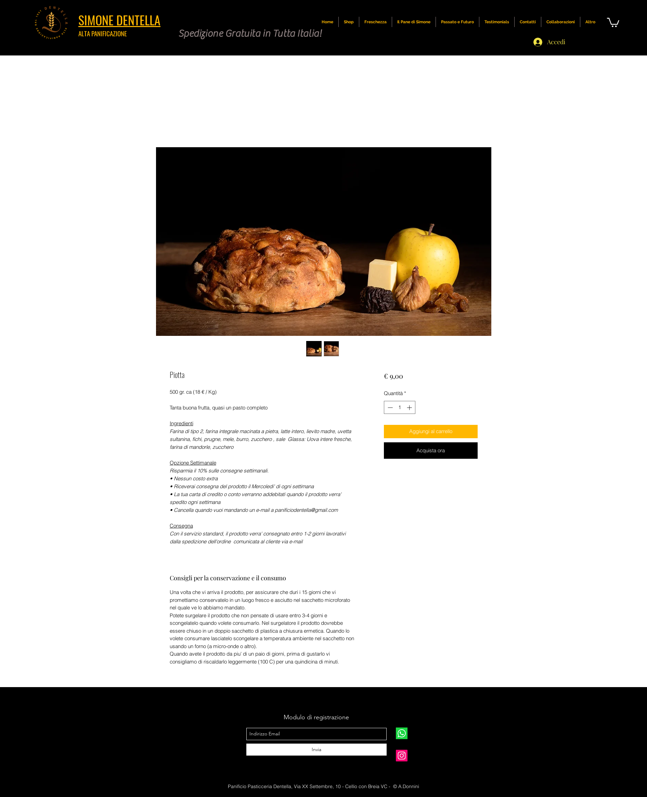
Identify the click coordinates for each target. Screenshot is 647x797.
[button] (613, 22)
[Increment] (410, 407)
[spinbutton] (399, 407)
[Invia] (316, 750)
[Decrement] (389, 407)
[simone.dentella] (401, 755)
